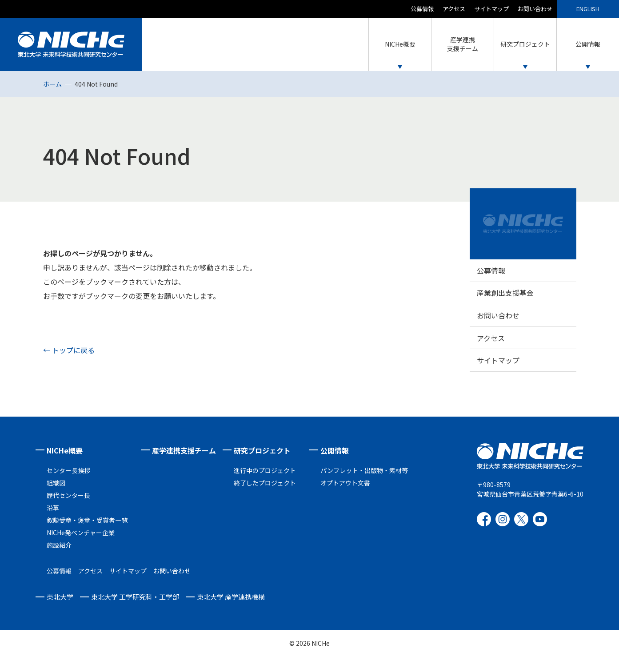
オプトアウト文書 (345, 482)
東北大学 (60, 596)
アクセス (454, 8)
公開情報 (334, 450)
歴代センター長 (68, 495)
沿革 (53, 507)
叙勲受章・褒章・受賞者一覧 (87, 520)
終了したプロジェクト (265, 482)
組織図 (56, 482)
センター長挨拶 (68, 470)
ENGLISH (587, 8)
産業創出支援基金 (505, 292)
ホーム (52, 84)
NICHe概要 (65, 450)
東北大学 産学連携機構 (231, 596)
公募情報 (422, 8)
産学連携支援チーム (184, 450)
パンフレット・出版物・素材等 (364, 470)
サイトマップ (491, 8)
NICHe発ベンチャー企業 (81, 532)
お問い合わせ (535, 8)
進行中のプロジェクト (265, 470)
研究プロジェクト (262, 450)
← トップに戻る (69, 350)
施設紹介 (59, 545)
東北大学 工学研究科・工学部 (135, 596)
